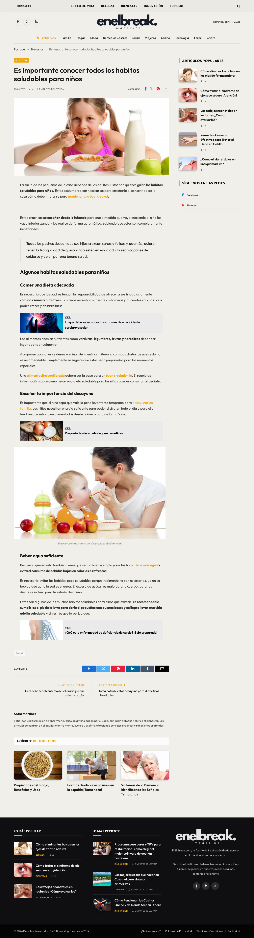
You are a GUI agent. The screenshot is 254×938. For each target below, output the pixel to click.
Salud (136, 38)
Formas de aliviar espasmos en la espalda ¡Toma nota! (90, 787)
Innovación (153, 6)
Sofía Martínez (25, 714)
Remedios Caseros (115, 38)
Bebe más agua (146, 565)
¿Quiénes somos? (151, 931)
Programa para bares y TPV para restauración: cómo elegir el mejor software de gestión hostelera (137, 851)
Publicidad (234, 931)
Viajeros (150, 38)
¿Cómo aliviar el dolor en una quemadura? (218, 161)
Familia (66, 38)
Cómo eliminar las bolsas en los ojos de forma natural (220, 73)
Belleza (107, 6)
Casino (165, 38)
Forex (198, 38)
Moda (94, 38)
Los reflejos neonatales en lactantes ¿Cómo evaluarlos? (218, 115)
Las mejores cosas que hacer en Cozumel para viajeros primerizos (136, 879)
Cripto (211, 38)
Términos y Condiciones (209, 931)
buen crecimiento (118, 375)
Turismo (176, 6)
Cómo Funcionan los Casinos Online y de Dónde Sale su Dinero (137, 902)
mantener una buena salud (87, 196)
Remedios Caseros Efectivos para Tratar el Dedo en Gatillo (217, 139)
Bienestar (129, 6)
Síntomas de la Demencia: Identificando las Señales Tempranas (140, 789)
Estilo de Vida (82, 6)
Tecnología (182, 38)
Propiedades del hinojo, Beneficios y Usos (31, 787)
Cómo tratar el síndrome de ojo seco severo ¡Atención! (219, 93)
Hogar (81, 38)
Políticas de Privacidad (178, 931)
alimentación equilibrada (46, 375)
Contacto (24, 6)
